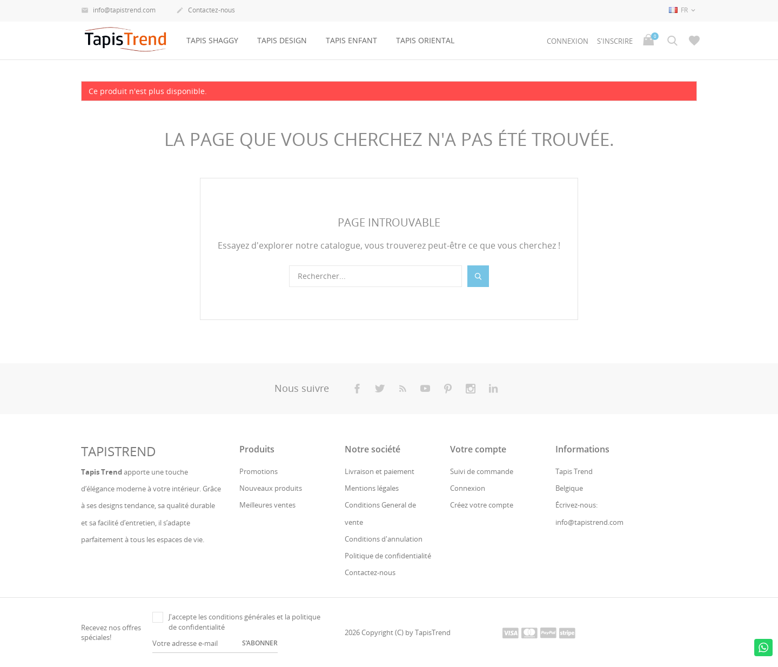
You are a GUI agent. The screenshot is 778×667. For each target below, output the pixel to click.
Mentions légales (372, 488)
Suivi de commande (481, 471)
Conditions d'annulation (383, 539)
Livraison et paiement (379, 471)
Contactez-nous (205, 10)
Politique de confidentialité (388, 556)
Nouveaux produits (270, 488)
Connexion (467, 488)
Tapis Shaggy (212, 40)
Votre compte (478, 449)
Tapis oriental (425, 40)
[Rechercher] (375, 276)
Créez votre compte (481, 505)
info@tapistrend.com (118, 10)
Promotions (258, 471)
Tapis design (282, 40)
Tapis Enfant (351, 40)
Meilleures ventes (267, 505)
